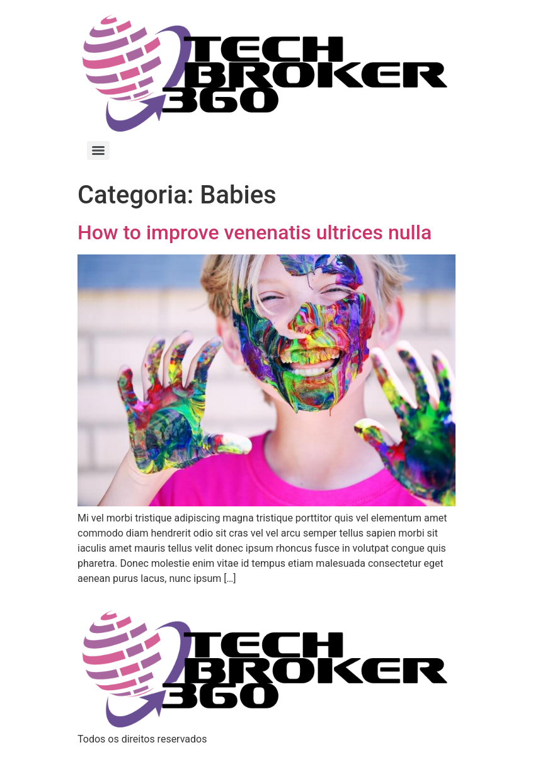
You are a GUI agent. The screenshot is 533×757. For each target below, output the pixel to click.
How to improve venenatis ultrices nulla (254, 232)
